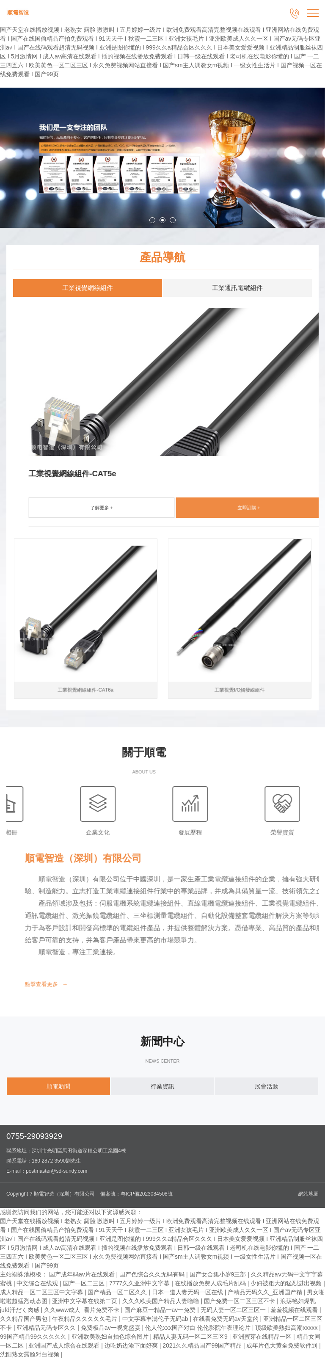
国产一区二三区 (84, 1283)
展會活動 (266, 1086)
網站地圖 (308, 1194)
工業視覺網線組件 (87, 287)
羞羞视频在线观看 (294, 1310)
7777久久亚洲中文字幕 (140, 1283)
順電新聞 (58, 1086)
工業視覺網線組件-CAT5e (212, 473)
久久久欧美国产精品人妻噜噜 (161, 1301)
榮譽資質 (138, 811)
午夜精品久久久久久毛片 (85, 1318)
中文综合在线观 (38, 1283)
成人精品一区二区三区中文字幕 (42, 1292)
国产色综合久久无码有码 (152, 1274)
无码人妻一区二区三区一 (234, 1310)
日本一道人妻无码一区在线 (188, 1292)
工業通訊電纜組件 (237, 287)
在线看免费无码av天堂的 (226, 1318)
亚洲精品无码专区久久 (47, 1327)
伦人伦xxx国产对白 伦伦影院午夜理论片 (198, 1327)
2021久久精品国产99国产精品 (202, 1345)
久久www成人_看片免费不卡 (82, 1310)
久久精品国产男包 (24, 1318)
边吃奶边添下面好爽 (132, 1345)
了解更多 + (241, 507)
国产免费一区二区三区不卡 (240, 1301)
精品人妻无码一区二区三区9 (191, 1336)
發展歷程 (46, 811)
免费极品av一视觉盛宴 (111, 1327)
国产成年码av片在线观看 (82, 1274)
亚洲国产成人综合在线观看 (64, 1345)
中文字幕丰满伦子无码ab (156, 1318)
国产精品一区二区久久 (118, 1292)
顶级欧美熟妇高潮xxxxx (287, 1327)
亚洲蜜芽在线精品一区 (262, 1336)
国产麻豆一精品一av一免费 (161, 1310)
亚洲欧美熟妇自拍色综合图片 (111, 1336)
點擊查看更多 (190, 984)
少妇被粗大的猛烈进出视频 (287, 1283)
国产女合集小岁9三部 (219, 1274)
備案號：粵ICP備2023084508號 (136, 1194)
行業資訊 (162, 1086)
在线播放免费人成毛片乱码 (211, 1283)
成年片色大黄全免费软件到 (282, 1345)
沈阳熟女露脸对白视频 (30, 1354)
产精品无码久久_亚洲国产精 (266, 1292)
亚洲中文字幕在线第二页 (85, 1301)
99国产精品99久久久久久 (34, 1336)
